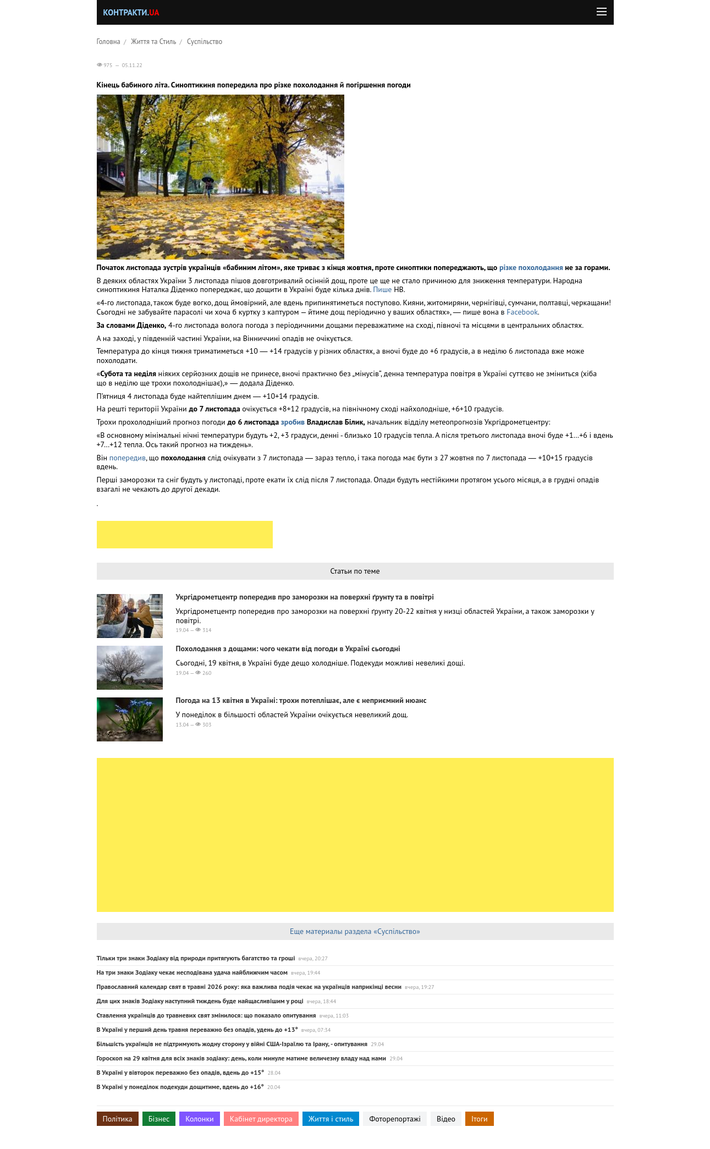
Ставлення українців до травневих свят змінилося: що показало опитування (206, 1015)
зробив (293, 422)
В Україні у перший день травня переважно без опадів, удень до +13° (197, 1029)
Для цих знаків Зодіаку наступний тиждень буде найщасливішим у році (200, 1001)
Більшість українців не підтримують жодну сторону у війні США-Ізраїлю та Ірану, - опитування (232, 1044)
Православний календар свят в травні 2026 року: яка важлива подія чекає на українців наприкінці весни (249, 986)
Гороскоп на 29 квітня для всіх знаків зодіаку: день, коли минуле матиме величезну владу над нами (242, 1058)
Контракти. (131, 12)
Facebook (522, 312)
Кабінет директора (261, 1119)
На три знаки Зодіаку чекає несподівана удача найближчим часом (192, 972)
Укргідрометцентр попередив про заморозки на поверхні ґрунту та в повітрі (305, 597)
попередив (127, 458)
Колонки (199, 1119)
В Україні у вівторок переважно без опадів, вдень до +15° (181, 1072)
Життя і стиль (331, 1119)
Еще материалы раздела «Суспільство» (355, 931)
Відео (446, 1119)
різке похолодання (531, 267)
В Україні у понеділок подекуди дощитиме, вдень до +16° (180, 1086)
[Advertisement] (185, 534)
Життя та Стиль (154, 41)
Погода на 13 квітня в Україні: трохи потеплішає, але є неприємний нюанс (301, 700)
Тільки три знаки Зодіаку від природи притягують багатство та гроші (196, 958)
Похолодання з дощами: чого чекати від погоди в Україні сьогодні (288, 648)
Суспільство (204, 41)
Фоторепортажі (395, 1119)
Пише (383, 289)
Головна (108, 41)
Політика (118, 1119)
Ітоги (479, 1119)
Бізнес (158, 1119)
